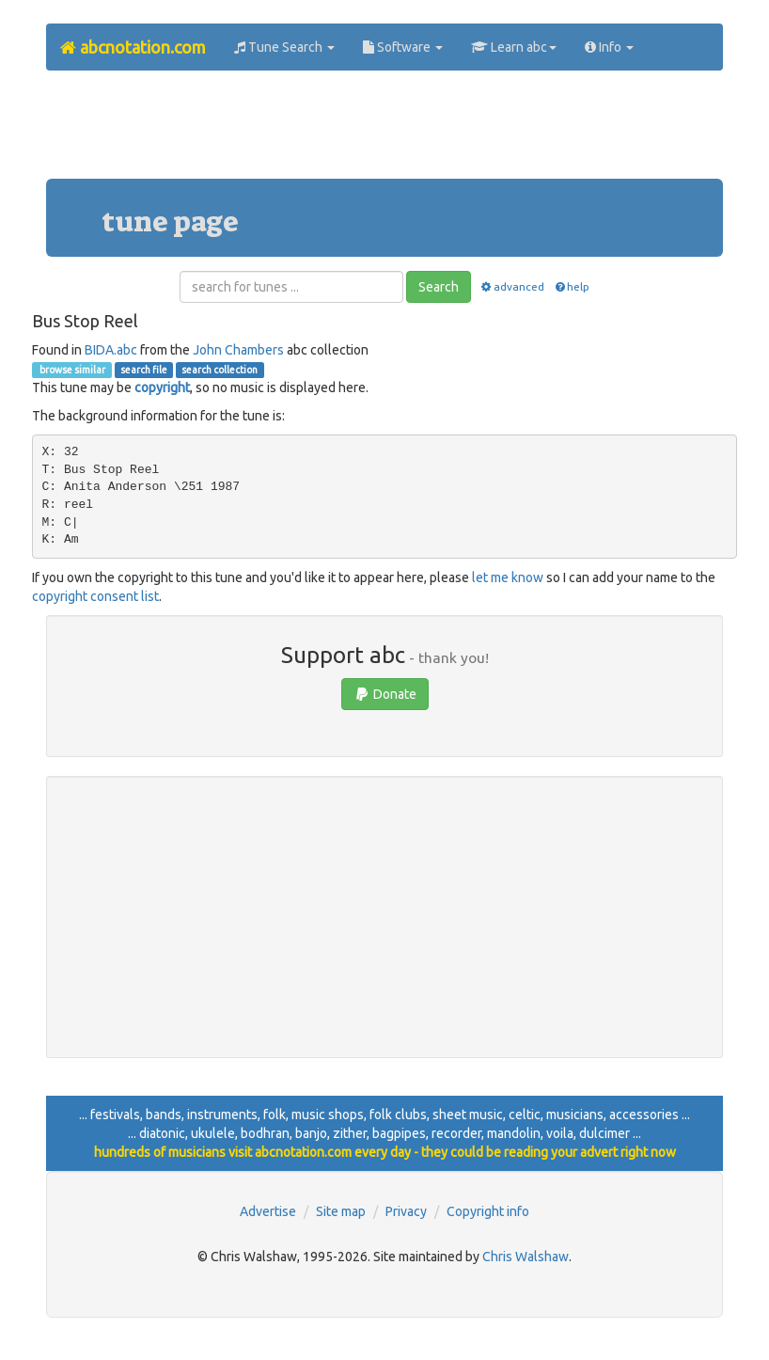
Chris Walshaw (525, 1256)
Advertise (268, 1211)
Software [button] (403, 47)
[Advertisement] (388, 131)
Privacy (406, 1211)
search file (143, 369)
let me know (507, 577)
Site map (341, 1211)
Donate (384, 694)
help (571, 286)
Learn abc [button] (514, 47)
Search (438, 286)
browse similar (71, 369)
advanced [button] (511, 286)
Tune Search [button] (284, 47)
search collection (219, 369)
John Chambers (238, 349)
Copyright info (488, 1211)
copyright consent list (95, 596)
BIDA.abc (111, 349)
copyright (162, 387)
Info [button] (609, 47)
